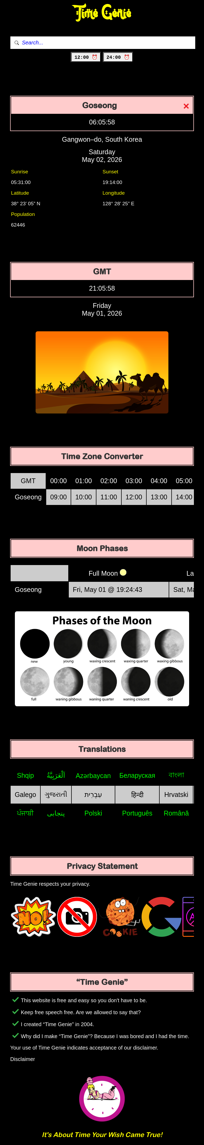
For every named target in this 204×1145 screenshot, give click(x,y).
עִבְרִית (93, 794)
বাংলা (176, 775)
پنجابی (56, 813)
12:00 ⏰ (85, 57)
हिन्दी (137, 795)
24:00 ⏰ (118, 57)
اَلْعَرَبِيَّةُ (56, 775)
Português (137, 813)
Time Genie (102, 13)
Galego (25, 794)
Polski (93, 813)
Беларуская (137, 775)
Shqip (25, 775)
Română (176, 813)
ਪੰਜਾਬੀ (25, 813)
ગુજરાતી (56, 794)
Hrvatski (176, 794)
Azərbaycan (93, 775)
